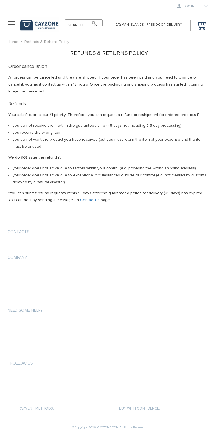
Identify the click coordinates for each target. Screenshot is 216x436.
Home (13, 4)
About (117, 4)
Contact (26, 10)
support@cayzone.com (31, 245)
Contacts (19, 231)
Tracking (143, 4)
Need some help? (25, 310)
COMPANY (17, 257)
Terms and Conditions (28, 290)
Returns (92, 4)
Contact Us (90, 200)
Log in (186, 6)
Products (38, 4)
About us (16, 270)
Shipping (66, 4)
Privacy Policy (20, 280)
